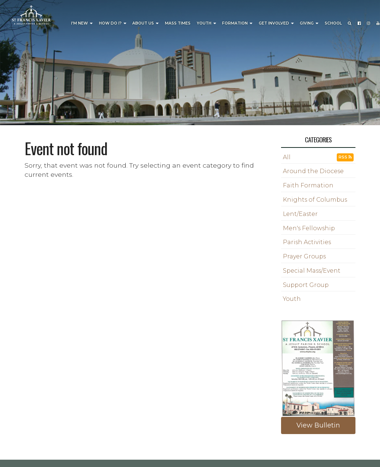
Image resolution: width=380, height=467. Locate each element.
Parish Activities (307, 242)
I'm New (82, 23)
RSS (345, 157)
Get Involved (276, 23)
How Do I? (112, 23)
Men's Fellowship (309, 228)
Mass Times (178, 23)
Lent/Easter (300, 213)
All (287, 157)
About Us (145, 23)
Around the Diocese (313, 171)
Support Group (306, 284)
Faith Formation (308, 185)
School (333, 23)
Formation (237, 23)
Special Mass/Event (311, 270)
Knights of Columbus (315, 199)
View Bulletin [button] (318, 425)
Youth (206, 23)
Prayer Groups (304, 256)
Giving (309, 23)
